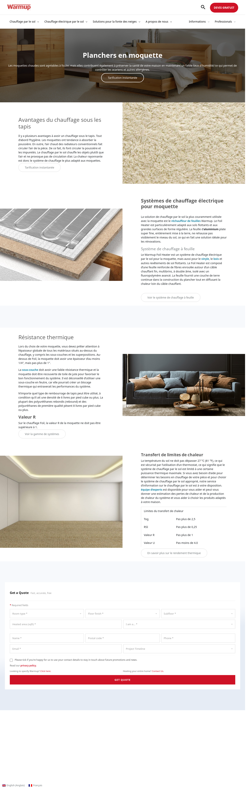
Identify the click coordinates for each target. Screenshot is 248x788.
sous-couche (30, 369)
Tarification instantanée (122, 78)
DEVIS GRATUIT (224, 7)
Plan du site (73, 770)
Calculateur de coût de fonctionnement (91, 741)
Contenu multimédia (20, 753)
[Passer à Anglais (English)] (13, 785)
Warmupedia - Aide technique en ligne (90, 765)
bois (216, 258)
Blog (10, 749)
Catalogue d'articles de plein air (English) (92, 757)
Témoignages (15, 757)
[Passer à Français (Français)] (35, 785)
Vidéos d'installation (137, 745)
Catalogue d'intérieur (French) (85, 753)
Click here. (45, 670)
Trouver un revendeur (80, 737)
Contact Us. (158, 670)
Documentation (134, 737)
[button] (203, 7)
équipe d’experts (152, 489)
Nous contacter (16, 745)
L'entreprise (14, 737)
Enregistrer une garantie (81, 745)
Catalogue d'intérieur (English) (85, 749)
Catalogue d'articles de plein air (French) (91, 761)
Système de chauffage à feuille (170, 248)
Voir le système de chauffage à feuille (171, 297)
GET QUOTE (122, 679)
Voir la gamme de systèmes (42, 433)
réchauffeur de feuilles (186, 221)
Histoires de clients (136, 741)
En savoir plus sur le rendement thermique (175, 552)
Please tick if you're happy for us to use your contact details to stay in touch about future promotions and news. (76, 659)
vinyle (205, 258)
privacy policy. (28, 665)
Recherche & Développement (25, 741)
